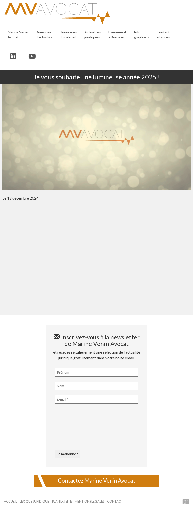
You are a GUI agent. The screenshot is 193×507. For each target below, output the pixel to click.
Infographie (141, 34)
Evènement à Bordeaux (117, 34)
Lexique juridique (34, 501)
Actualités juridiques (92, 34)
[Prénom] (96, 372)
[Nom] (96, 386)
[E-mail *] (96, 399)
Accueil (10, 501)
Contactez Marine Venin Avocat (96, 480)
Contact (115, 501)
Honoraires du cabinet (68, 34)
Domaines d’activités (44, 34)
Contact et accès (163, 34)
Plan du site (62, 501)
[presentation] (75, 427)
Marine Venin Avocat (18, 34)
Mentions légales (89, 501)
